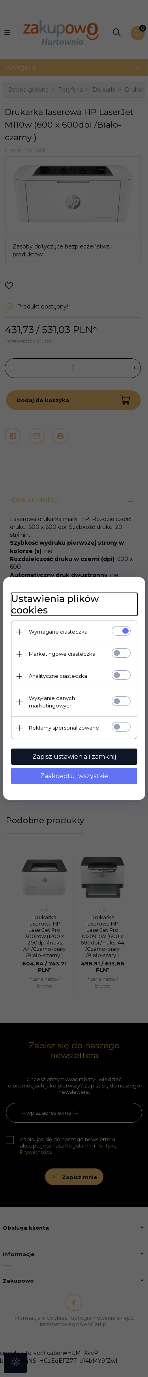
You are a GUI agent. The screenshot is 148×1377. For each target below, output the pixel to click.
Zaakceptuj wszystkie (74, 776)
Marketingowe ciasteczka (62, 654)
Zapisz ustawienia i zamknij (74, 756)
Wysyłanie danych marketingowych (52, 702)
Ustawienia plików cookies (55, 604)
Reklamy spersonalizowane (64, 727)
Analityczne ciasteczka (58, 676)
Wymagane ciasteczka (58, 631)
